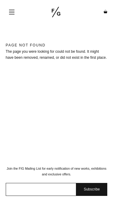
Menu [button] (12, 12)
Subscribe (92, 189)
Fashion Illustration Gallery (56, 12)
